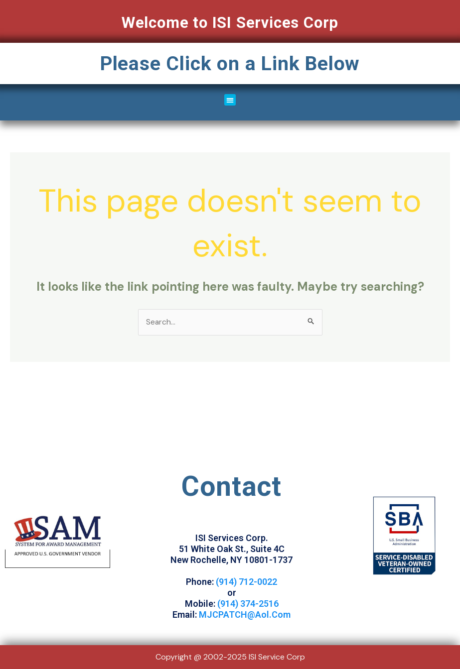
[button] (230, 100)
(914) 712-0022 (246, 582)
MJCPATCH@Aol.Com (245, 615)
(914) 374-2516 (248, 604)
